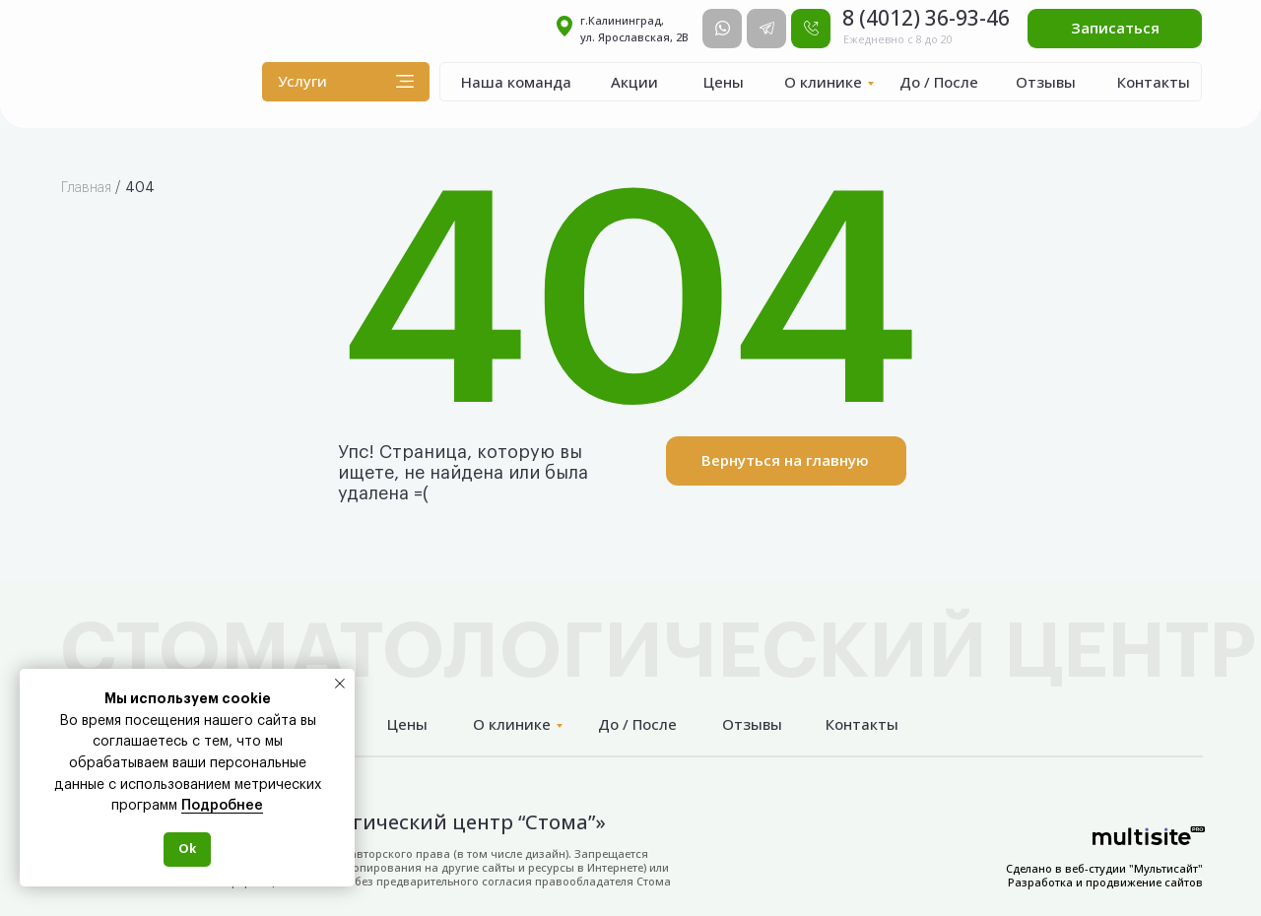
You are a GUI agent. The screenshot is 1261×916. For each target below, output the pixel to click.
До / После (938, 82)
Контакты (1153, 82)
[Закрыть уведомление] (340, 683)
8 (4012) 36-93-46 (926, 18)
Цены (723, 82)
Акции (634, 82)
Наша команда (516, 82)
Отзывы (1046, 82)
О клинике (823, 82)
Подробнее (222, 806)
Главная (86, 188)
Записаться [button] (1115, 27)
